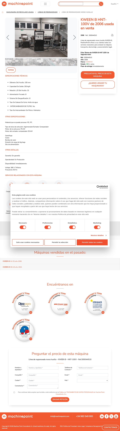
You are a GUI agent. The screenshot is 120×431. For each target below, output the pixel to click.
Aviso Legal (81, 426)
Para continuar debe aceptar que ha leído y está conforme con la (61, 393)
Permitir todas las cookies (92, 242)
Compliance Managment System (95, 426)
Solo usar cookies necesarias (27, 242)
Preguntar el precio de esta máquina (97, 74)
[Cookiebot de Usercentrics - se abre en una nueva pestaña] (98, 187)
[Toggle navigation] (45, 4)
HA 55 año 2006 (12, 261)
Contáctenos (110, 427)
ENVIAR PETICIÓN (60, 399)
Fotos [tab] (11, 70)
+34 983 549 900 (84, 416)
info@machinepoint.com (59, 416)
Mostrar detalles (97, 235)
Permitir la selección (60, 242)
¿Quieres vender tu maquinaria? (98, 84)
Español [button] (114, 4)
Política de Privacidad (70, 426)
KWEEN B (88, 62)
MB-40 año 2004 (12, 267)
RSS (61, 426)
